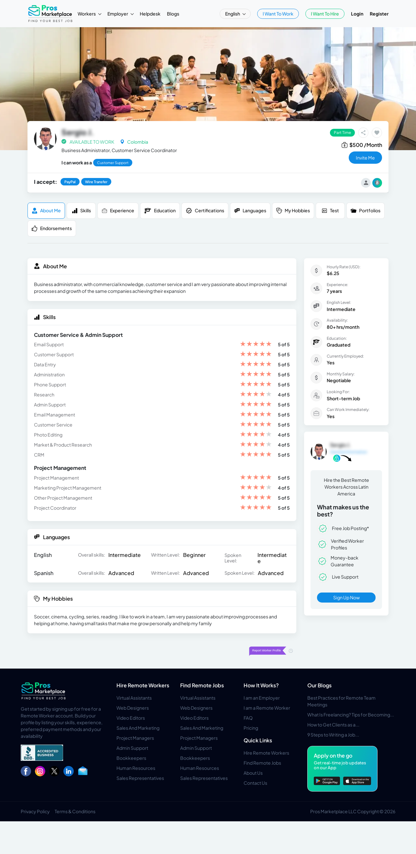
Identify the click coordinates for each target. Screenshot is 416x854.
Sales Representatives (140, 778)
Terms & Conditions (75, 811)
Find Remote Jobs (202, 685)
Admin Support (132, 748)
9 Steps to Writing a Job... (333, 735)
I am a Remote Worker (267, 708)
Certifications (205, 210)
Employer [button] (118, 14)
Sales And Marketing (137, 728)
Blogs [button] (173, 14)
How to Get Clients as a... (333, 724)
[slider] (256, 344)
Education (160, 210)
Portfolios (365, 210)
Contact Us (255, 783)
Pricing (251, 728)
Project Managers (135, 738)
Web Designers (132, 708)
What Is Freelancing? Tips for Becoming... (350, 714)
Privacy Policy (35, 811)
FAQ (248, 718)
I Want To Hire (325, 14)
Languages (250, 210)
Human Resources (135, 768)
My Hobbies (293, 210)
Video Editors (130, 718)
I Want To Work (278, 14)
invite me (365, 158)
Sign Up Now (346, 597)
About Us (253, 773)
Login (357, 14)
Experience (118, 210)
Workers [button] (87, 14)
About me (46, 210)
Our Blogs (319, 685)
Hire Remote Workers (142, 685)
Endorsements (52, 228)
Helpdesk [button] (150, 14)
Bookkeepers (131, 758)
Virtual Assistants (134, 698)
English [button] (233, 14)
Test (330, 210)
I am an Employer (262, 698)
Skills (81, 210)
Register (379, 14)
